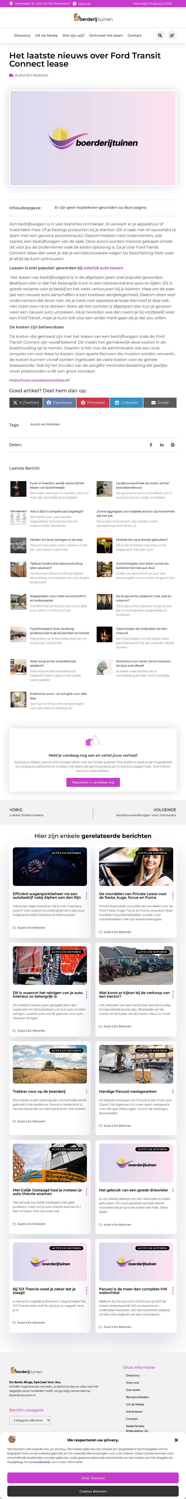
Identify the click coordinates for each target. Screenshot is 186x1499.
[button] (176, 1440)
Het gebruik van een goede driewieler (133, 1190)
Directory (22, 35)
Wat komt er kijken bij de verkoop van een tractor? (134, 994)
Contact (134, 35)
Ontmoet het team (106, 35)
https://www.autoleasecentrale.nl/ (39, 380)
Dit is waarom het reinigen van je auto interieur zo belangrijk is (48, 994)
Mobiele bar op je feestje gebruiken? (142, 539)
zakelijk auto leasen (103, 268)
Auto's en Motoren (31, 75)
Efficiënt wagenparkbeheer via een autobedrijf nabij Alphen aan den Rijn (47, 895)
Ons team (133, 1390)
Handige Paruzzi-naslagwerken (128, 1091)
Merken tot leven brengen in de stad (56, 539)
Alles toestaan (93, 1478)
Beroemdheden (137, 1397)
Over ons (132, 1382)
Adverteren (134, 1411)
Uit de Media (46, 35)
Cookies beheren (93, 1491)
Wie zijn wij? (73, 35)
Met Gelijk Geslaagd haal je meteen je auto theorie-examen (47, 1192)
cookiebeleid (40, 1462)
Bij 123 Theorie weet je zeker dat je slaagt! (44, 1291)
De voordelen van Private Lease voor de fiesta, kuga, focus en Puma (133, 895)
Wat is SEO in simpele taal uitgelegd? (57, 511)
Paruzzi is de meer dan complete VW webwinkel (133, 1291)
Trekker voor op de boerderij (39, 1091)
